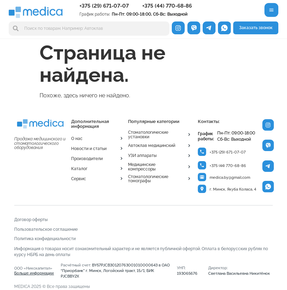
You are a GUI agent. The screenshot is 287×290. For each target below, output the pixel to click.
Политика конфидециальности (45, 239)
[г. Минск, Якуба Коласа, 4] (202, 189)
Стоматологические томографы (148, 178)
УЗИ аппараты (142, 155)
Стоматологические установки (148, 134)
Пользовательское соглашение (46, 230)
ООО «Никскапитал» (34, 271)
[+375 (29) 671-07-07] (202, 152)
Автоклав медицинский (151, 145)
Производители (87, 158)
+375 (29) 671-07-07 (104, 6)
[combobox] (89, 28)
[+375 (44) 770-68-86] (202, 165)
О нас (77, 138)
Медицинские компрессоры (141, 166)
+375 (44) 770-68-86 (167, 6)
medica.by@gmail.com (230, 178)
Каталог (79, 168)
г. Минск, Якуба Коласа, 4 (233, 190)
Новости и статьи (89, 148)
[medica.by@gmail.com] (202, 178)
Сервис (78, 178)
